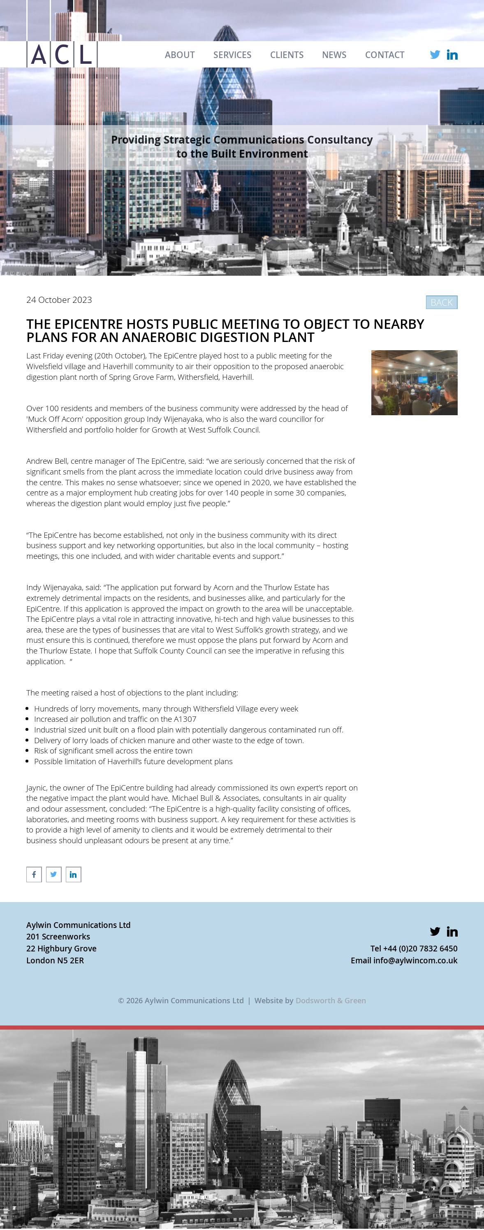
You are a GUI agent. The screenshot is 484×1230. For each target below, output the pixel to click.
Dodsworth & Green (331, 1000)
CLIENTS (287, 54)
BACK (442, 302)
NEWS (334, 54)
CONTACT (385, 54)
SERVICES (232, 54)
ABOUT (180, 54)
